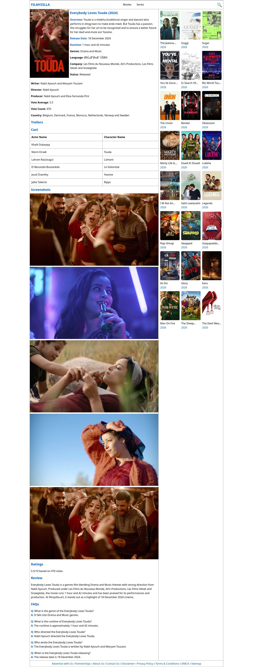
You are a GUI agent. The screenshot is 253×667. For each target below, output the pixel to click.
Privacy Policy (145, 663)
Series (140, 4)
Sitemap (196, 663)
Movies (127, 4)
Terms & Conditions (167, 663)
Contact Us (112, 663)
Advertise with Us (62, 663)
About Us (98, 663)
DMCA (185, 663)
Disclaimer (128, 663)
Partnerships (83, 663)
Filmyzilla (40, 4)
